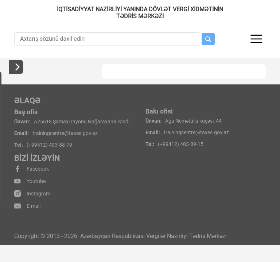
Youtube (30, 181)
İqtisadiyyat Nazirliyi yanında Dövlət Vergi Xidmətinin (140, 13)
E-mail (27, 206)
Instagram (32, 193)
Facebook (31, 169)
